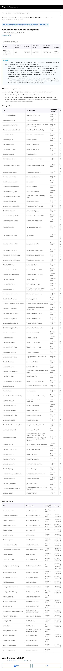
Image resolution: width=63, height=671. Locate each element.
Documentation (6, 17)
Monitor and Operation (45, 17)
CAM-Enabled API (33, 17)
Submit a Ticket (22, 661)
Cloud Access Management (19, 17)
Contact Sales (13, 661)
